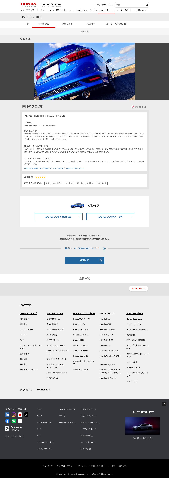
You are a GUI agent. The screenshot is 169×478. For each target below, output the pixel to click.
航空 (39, 436)
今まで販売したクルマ (29, 370)
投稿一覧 (84, 31)
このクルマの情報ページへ (110, 217)
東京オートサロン (80, 345)
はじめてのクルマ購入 (56, 345)
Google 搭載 (78, 340)
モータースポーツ (66, 422)
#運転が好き (28, 168)
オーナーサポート (134, 313)
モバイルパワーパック (45, 442)
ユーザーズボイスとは (116, 24)
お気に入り (52, 378)
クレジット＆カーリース (57, 359)
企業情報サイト (87, 409)
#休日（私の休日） (59, 168)
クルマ (39, 409)
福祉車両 (23, 364)
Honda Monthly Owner (57, 373)
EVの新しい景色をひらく (143, 438)
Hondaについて (87, 416)
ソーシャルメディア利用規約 (89, 466)
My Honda (43, 390)
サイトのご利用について (116, 466)
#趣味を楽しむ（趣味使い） (43, 168)
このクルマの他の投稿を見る (58, 217)
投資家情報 (85, 436)
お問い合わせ (142, 10)
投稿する (84, 260)
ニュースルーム (87, 442)
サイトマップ (48, 466)
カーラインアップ (28, 313)
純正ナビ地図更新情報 (135, 340)
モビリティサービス (44, 449)
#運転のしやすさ (72, 168)
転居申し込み (133, 367)
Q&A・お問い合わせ (67, 409)
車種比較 (23, 359)
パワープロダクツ (44, 422)
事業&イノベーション (89, 422)
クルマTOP (25, 305)
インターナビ (131, 381)
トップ (26, 24)
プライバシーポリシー (65, 466)
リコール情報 (131, 362)
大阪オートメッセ (80, 351)
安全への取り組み (80, 370)
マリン (39, 429)
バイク (39, 416)
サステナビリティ (87, 429)
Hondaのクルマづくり (84, 313)
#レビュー (82, 168)
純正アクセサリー (54, 340)
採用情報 (84, 449)
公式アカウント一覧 (13, 436)
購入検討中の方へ (55, 313)
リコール (62, 416)
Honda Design (80, 356)
